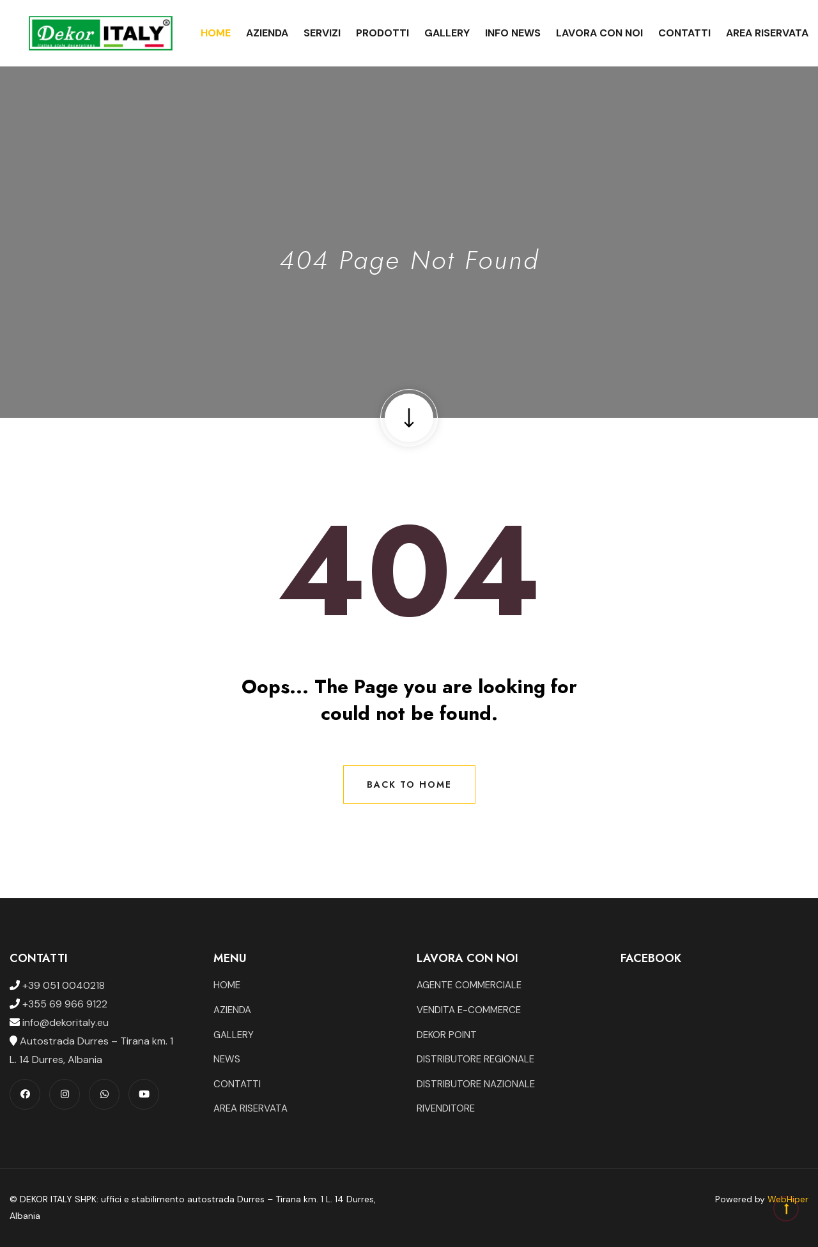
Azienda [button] (267, 33)
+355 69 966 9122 (63, 1004)
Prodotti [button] (382, 33)
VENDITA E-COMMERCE (469, 1010)
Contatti (684, 33)
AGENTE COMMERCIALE (469, 985)
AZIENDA (232, 1010)
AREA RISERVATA (250, 1108)
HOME (226, 985)
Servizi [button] (322, 33)
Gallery (447, 33)
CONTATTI (237, 1084)
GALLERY (233, 1035)
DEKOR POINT (447, 1035)
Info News (513, 33)
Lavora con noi (599, 33)
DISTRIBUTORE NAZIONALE (476, 1084)
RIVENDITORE (446, 1108)
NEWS (226, 1059)
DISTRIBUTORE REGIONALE (475, 1059)
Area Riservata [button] (767, 33)
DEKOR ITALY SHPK (58, 1199)
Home (216, 33)
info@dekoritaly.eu (64, 1022)
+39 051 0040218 (62, 985)
